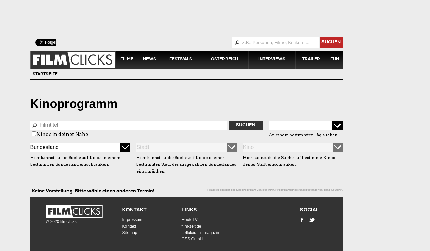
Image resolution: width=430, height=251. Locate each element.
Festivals (180, 60)
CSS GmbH (192, 239)
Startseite (45, 75)
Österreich (224, 60)
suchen (331, 42)
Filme (126, 60)
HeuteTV (190, 219)
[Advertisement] (194, 18)
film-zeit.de (191, 226)
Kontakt (134, 209)
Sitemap (129, 232)
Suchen (245, 125)
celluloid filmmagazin (200, 232)
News (149, 60)
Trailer (311, 60)
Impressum (132, 219)
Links (189, 209)
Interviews (271, 60)
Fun (334, 60)
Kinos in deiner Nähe (62, 134)
